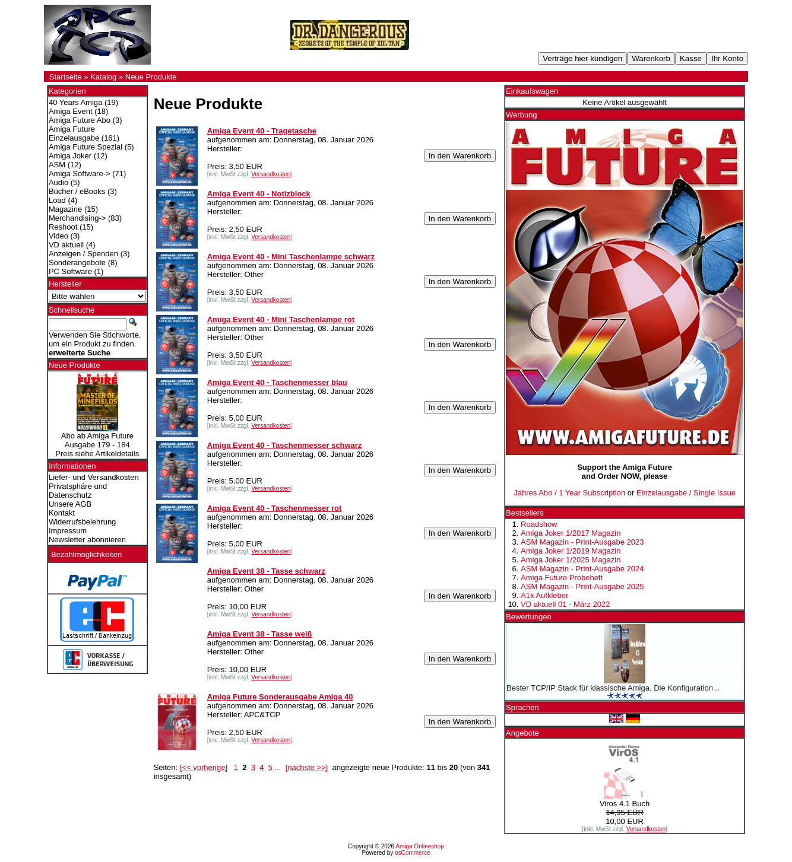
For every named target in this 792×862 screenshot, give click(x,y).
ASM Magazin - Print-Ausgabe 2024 (582, 568)
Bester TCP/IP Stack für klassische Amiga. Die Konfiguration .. (613, 687)
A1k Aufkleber (544, 595)
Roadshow (539, 524)
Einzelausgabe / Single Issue (686, 492)
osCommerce (412, 853)
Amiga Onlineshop (419, 846)
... (278, 767)
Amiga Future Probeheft (562, 577)
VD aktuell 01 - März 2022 (565, 604)
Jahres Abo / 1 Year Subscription (569, 492)
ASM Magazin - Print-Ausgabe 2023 (582, 541)
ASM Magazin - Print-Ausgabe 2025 (582, 586)
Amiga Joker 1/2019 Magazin (570, 550)
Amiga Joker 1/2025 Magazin (570, 559)
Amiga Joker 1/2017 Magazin (570, 533)
